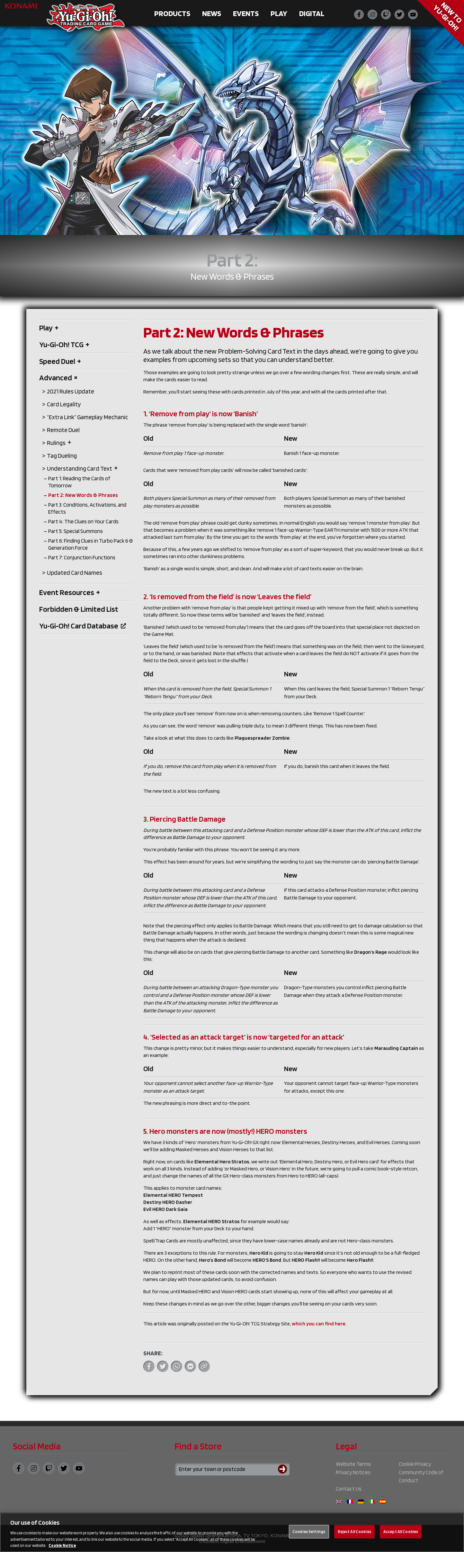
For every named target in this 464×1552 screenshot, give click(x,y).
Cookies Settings (308, 1534)
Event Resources (69, 592)
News (211, 13)
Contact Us (348, 1488)
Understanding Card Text (82, 468)
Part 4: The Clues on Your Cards (83, 521)
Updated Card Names (74, 572)
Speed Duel (60, 361)
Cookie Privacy (415, 1464)
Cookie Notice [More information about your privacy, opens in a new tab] (62, 1548)
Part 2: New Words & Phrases (83, 495)
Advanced (58, 377)
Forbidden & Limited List (78, 609)
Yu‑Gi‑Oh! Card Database (82, 625)
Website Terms (353, 1464)
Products (172, 13)
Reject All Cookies (354, 1534)
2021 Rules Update (70, 391)
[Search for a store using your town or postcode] (232, 1469)
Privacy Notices (353, 1472)
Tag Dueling (62, 455)
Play (279, 13)
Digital (311, 13)
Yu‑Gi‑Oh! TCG (64, 344)
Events (246, 13)
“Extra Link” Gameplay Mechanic (87, 417)
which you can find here (318, 1324)
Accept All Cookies (400, 1534)
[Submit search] (284, 1469)
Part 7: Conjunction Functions (81, 557)
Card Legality (64, 404)
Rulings (59, 443)
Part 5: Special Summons (75, 531)
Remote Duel (63, 430)
